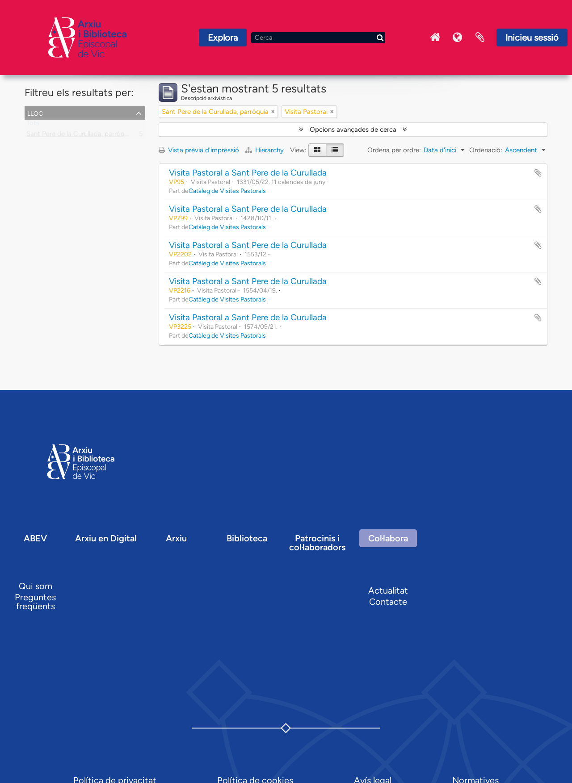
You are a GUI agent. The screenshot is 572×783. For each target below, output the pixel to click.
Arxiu (176, 538)
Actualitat (388, 590)
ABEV (35, 538)
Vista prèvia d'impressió (199, 150)
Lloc (35, 112)
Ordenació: (485, 150)
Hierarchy (265, 150)
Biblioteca (247, 538)
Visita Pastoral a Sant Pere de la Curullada (248, 172)
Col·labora (388, 538)
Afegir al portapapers (538, 172)
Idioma (457, 37)
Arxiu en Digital (106, 538)
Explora (223, 37)
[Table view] (335, 150)
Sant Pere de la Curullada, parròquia (79, 136)
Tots (32, 125)
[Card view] (317, 150)
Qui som (35, 586)
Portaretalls (480, 37)
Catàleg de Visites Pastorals (227, 190)
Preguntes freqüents (35, 601)
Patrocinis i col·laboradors (317, 543)
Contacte (388, 601)
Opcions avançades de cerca (353, 130)
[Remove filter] (273, 111)
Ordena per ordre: (394, 150)
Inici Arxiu (435, 37)
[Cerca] (318, 37)
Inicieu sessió (532, 37)
